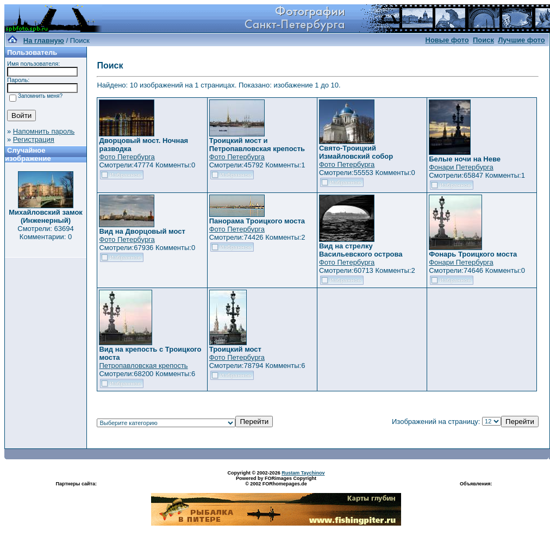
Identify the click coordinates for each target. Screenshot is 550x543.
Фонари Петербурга (461, 167)
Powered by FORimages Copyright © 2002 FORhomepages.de (276, 481)
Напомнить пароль (43, 131)
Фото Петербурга (126, 157)
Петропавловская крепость (143, 365)
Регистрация (33, 139)
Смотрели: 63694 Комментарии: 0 (45, 232)
